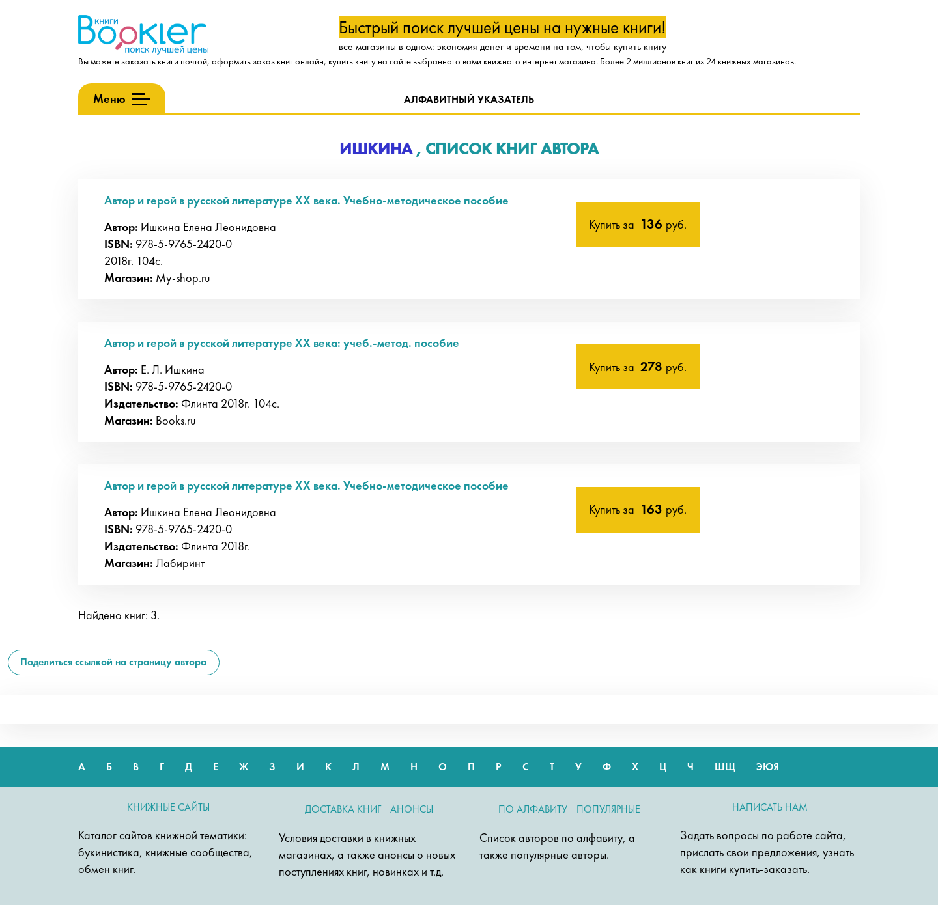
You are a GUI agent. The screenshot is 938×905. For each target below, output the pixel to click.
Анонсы (411, 809)
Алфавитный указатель (469, 99)
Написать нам (770, 807)
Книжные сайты (168, 807)
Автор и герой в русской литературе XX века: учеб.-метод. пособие (281, 342)
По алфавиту (532, 809)
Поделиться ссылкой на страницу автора (113, 662)
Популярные (608, 809)
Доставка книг (343, 809)
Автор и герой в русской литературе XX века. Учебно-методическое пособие (306, 200)
